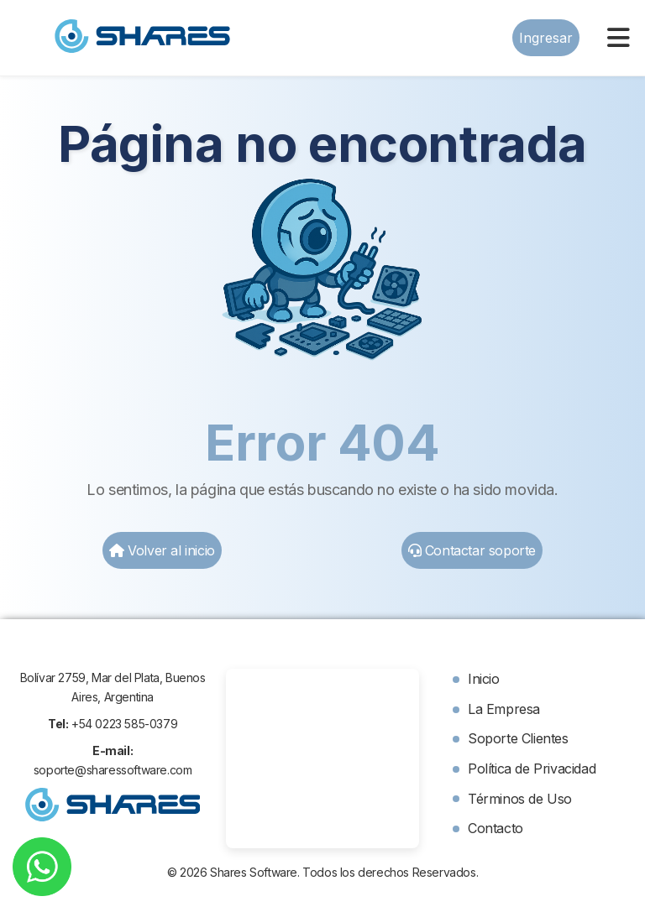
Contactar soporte (472, 550)
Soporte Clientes (518, 738)
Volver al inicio (162, 550)
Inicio (484, 678)
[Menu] (619, 37)
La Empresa (504, 709)
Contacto (495, 828)
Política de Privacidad (531, 768)
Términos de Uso (520, 798)
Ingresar (546, 37)
